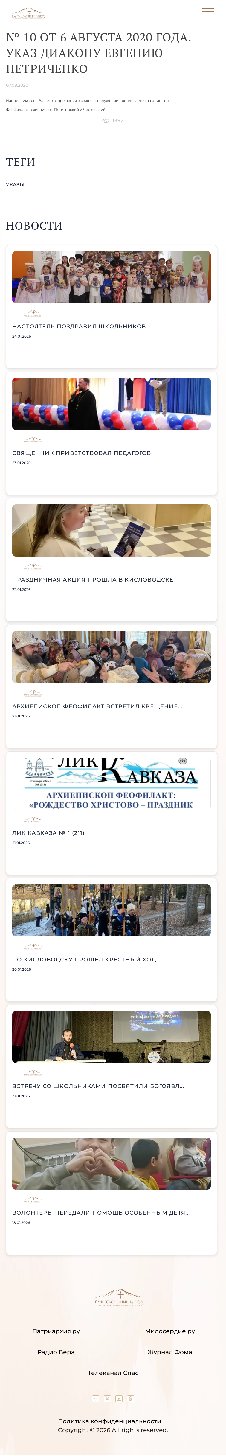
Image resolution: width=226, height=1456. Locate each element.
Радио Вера (56, 1352)
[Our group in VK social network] (96, 1400)
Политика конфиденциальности (109, 1421)
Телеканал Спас (113, 1372)
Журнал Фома (170, 1352)
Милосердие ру (170, 1331)
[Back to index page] (28, 18)
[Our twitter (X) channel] (108, 1400)
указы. (16, 184)
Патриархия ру (56, 1331)
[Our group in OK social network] (130, 1400)
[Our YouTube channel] (119, 1400)
